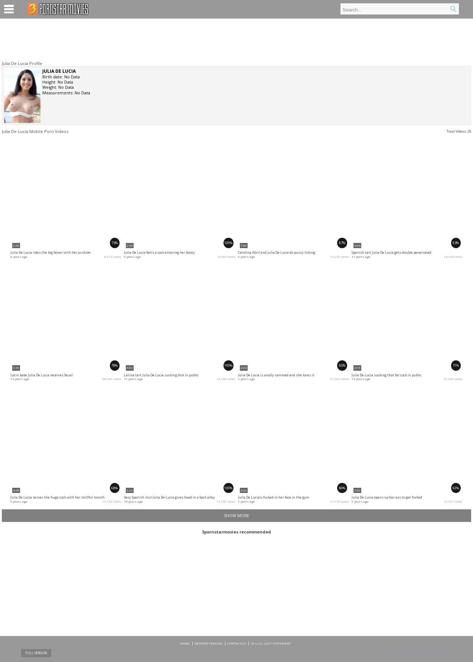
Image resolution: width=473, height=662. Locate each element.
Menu (9, 9)
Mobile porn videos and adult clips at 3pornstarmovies (58, 9)
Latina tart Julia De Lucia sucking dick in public (161, 375)
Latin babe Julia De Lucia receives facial (41, 375)
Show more (236, 515)
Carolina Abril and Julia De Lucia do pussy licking (276, 252)
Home (185, 643)
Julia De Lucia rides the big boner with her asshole (50, 252)
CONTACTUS (236, 643)
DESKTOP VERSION (208, 643)
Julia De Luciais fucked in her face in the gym (273, 497)
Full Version (36, 652)
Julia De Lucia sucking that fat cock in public (386, 375)
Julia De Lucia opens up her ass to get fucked (387, 497)
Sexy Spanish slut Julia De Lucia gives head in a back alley (169, 497)
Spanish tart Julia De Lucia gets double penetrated (391, 252)
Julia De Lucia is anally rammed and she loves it (276, 375)
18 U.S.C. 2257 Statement (271, 643)
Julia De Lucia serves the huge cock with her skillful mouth (57, 497)
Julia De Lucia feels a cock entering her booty (159, 252)
